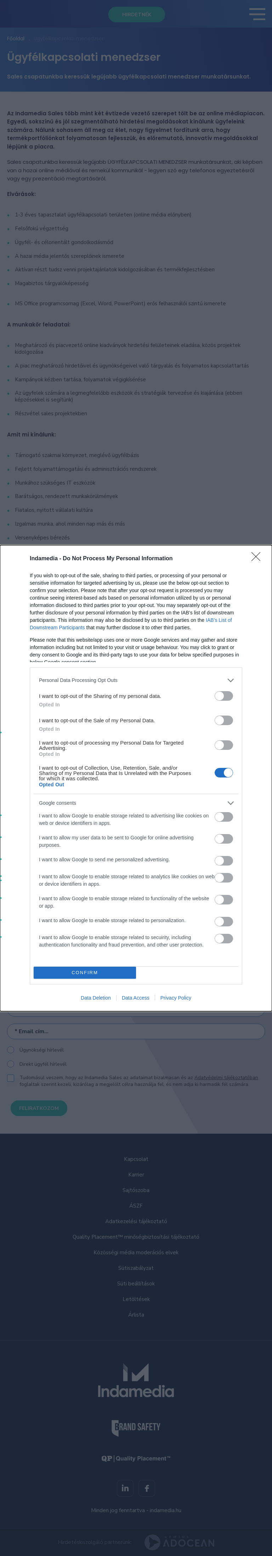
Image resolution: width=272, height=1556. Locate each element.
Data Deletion (96, 998)
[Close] (258, 559)
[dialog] (136, 778)
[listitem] (136, 680)
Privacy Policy (175, 998)
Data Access (135, 998)
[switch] (224, 696)
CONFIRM (85, 972)
